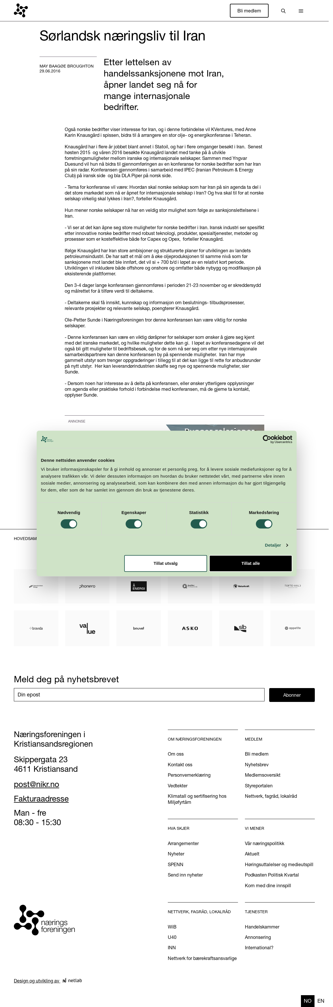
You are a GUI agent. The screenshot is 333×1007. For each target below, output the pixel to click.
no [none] (308, 1000)
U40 (172, 937)
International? (259, 947)
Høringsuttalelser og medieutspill (279, 864)
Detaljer (273, 545)
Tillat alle (250, 563)
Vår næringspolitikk (264, 843)
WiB (172, 927)
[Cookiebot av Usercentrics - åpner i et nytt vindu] (267, 439)
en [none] (320, 1000)
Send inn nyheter (185, 875)
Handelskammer (262, 927)
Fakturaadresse (41, 799)
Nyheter (176, 854)
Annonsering (258, 937)
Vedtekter (177, 786)
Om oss (176, 754)
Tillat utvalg (166, 563)
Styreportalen (259, 786)
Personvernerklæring (189, 775)
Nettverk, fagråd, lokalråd (271, 796)
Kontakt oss (180, 764)
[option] (321, 1001)
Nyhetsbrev (257, 764)
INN (172, 947)
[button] (301, 11)
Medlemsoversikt (262, 775)
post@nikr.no (36, 784)
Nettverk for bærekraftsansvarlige (202, 958)
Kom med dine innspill (268, 885)
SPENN (175, 864)
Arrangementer (183, 843)
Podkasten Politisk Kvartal (272, 875)
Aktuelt (252, 854)
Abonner (292, 695)
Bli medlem (249, 11)
